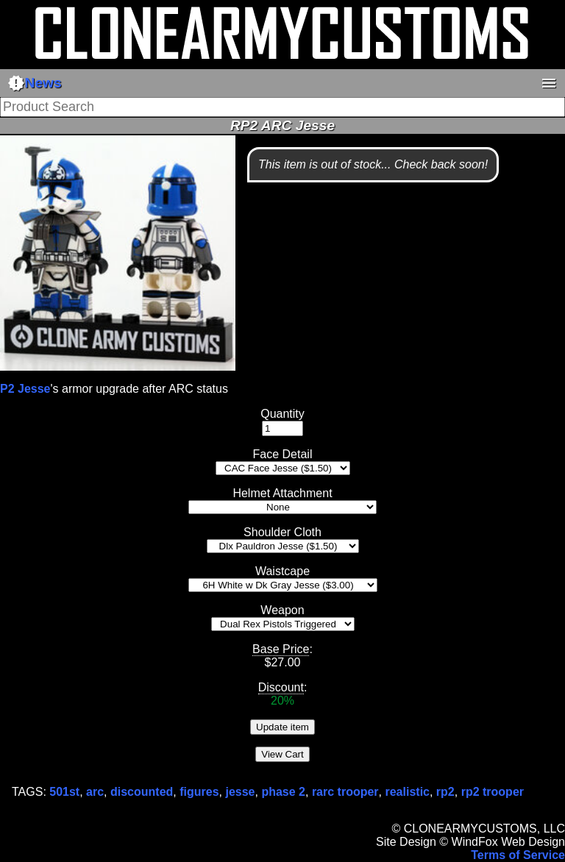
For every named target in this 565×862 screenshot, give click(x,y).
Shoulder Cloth (282, 532)
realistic (407, 792)
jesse (240, 792)
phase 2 (283, 792)
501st (64, 792)
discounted (141, 792)
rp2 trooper (492, 792)
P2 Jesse (25, 388)
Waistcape (282, 571)
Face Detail (283, 454)
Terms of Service (518, 855)
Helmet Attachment (282, 493)
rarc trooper (345, 792)
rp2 (445, 792)
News (34, 83)
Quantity (282, 413)
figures (199, 792)
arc (95, 792)
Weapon (282, 610)
